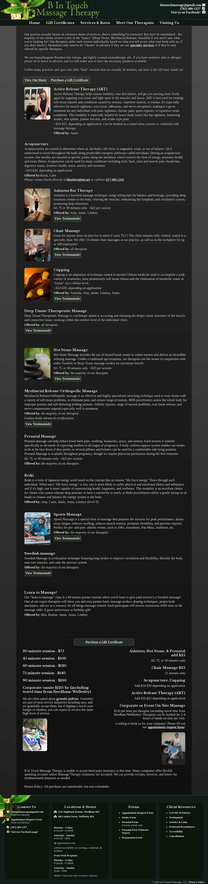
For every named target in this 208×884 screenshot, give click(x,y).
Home (34, 23)
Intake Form (129, 817)
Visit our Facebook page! (24, 832)
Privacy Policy (197, 882)
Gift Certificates (60, 23)
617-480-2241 (115, 179)
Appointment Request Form (26, 819)
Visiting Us (169, 23)
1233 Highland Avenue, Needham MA (79, 811)
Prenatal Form (130, 822)
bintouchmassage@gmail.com (182, 5)
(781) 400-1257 (192, 8)
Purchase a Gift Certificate (69, 80)
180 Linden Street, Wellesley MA (75, 816)
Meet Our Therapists (135, 23)
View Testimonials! (67, 218)
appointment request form (166, 727)
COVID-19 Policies (179, 812)
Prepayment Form (132, 837)
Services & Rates (95, 23)
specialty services (142, 45)
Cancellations (176, 836)
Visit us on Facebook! (187, 12)
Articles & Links (178, 822)
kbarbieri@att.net (78, 179)
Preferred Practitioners (182, 826)
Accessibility (176, 831)
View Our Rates (36, 80)
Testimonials (176, 817)
